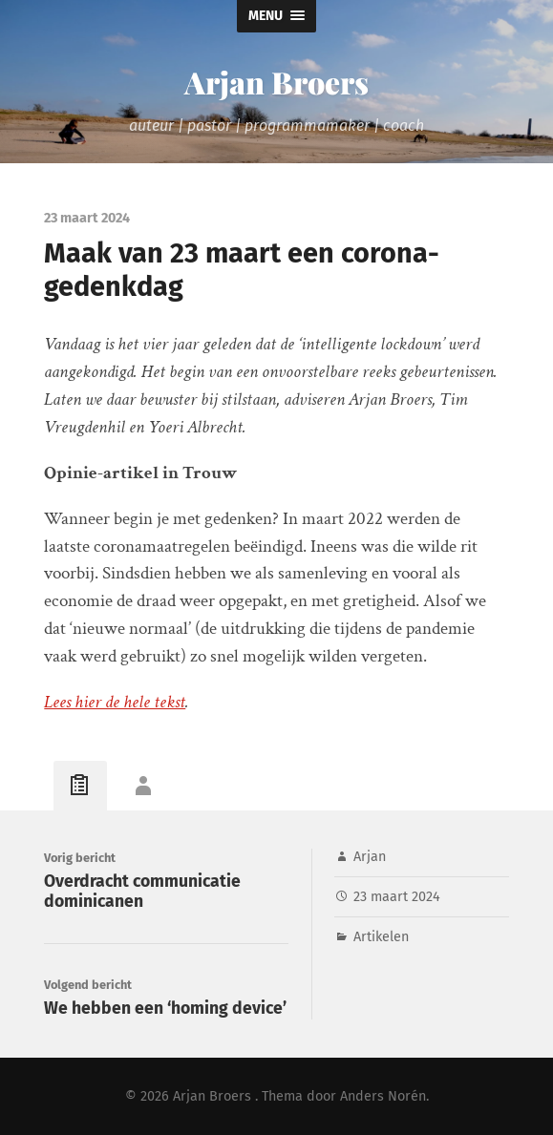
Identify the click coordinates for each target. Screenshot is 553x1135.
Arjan (369, 857)
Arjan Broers (276, 81)
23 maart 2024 (396, 897)
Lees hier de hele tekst (114, 702)
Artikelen (381, 937)
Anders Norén (383, 1096)
